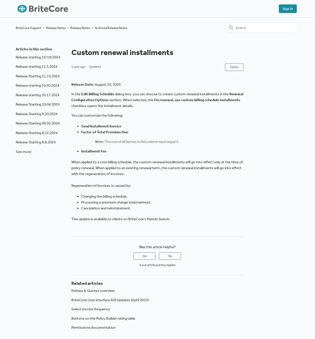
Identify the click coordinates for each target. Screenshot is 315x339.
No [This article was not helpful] (170, 256)
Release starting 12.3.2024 (36, 66)
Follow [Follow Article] (234, 67)
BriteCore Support (28, 28)
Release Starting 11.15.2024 (38, 76)
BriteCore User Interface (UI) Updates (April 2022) (110, 300)
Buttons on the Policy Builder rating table (103, 318)
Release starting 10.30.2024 (37, 85)
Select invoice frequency (90, 309)
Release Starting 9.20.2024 (37, 114)
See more (23, 151)
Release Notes (56, 28)
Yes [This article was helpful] (144, 256)
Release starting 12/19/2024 (38, 57)
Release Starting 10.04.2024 (38, 104)
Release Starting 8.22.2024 (37, 133)
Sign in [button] (288, 9)
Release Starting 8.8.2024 (36, 142)
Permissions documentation (93, 327)
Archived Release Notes (111, 28)
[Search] (262, 28)
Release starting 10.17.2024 (37, 95)
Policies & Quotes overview (93, 290)
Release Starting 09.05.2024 (38, 123)
